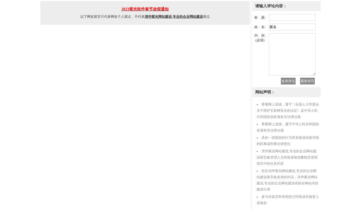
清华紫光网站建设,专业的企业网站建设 (174, 17)
